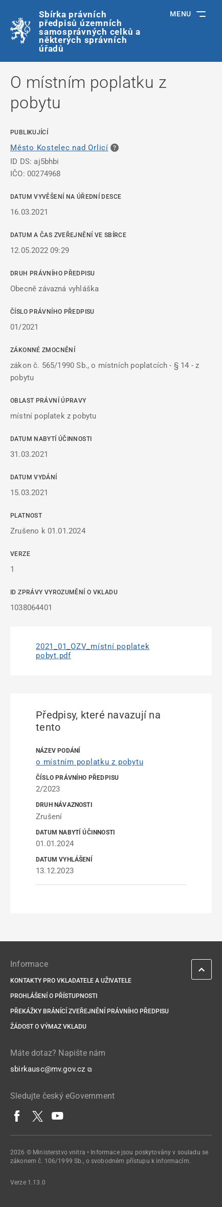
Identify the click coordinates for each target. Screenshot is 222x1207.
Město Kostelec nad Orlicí (59, 147)
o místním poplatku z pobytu (89, 762)
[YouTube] (58, 1115)
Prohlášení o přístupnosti (53, 996)
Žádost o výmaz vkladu (48, 1026)
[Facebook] (17, 1115)
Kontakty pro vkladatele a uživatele (70, 980)
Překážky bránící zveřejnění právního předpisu (89, 1011)
